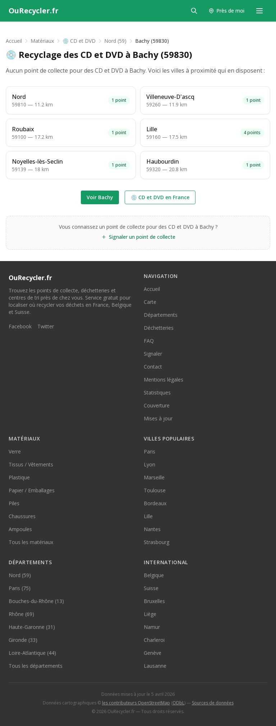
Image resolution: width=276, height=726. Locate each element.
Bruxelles (154, 601)
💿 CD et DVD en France (160, 197)
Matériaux (42, 40)
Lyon (149, 464)
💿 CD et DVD (79, 40)
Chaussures (22, 516)
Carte (150, 301)
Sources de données (213, 703)
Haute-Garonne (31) (32, 627)
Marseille (154, 477)
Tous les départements (36, 665)
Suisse (151, 588)
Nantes (152, 529)
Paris (149, 451)
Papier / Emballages (32, 490)
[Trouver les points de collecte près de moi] (226, 10)
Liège (150, 614)
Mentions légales (163, 379)
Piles (14, 503)
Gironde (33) (23, 639)
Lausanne (155, 665)
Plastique (19, 477)
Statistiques (157, 392)
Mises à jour (158, 418)
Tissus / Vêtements (31, 464)
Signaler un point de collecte (138, 236)
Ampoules (20, 529)
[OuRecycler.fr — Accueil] (34, 11)
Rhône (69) (21, 614)
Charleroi (154, 639)
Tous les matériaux (31, 542)
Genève (152, 652)
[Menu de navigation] (259, 11)
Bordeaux (155, 503)
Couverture (157, 405)
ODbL (178, 703)
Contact (153, 366)
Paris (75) (20, 588)
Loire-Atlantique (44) (32, 652)
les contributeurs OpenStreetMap (136, 703)
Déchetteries (159, 327)
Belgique (154, 575)
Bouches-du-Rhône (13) (36, 601)
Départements (161, 314)
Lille (148, 516)
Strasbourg (156, 542)
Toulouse (155, 490)
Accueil (14, 40)
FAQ (149, 340)
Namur (152, 627)
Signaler (153, 353)
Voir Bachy (100, 197)
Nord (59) (115, 40)
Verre (15, 451)
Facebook (20, 326)
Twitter (45, 326)
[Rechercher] (194, 11)
